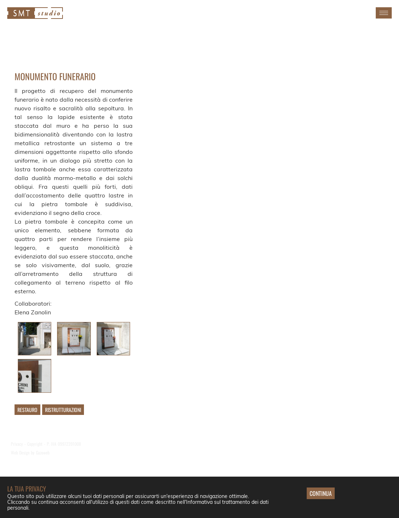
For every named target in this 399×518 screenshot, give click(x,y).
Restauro (27, 409)
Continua (321, 493)
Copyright (35, 444)
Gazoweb (42, 452)
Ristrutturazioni (63, 409)
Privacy (17, 444)
